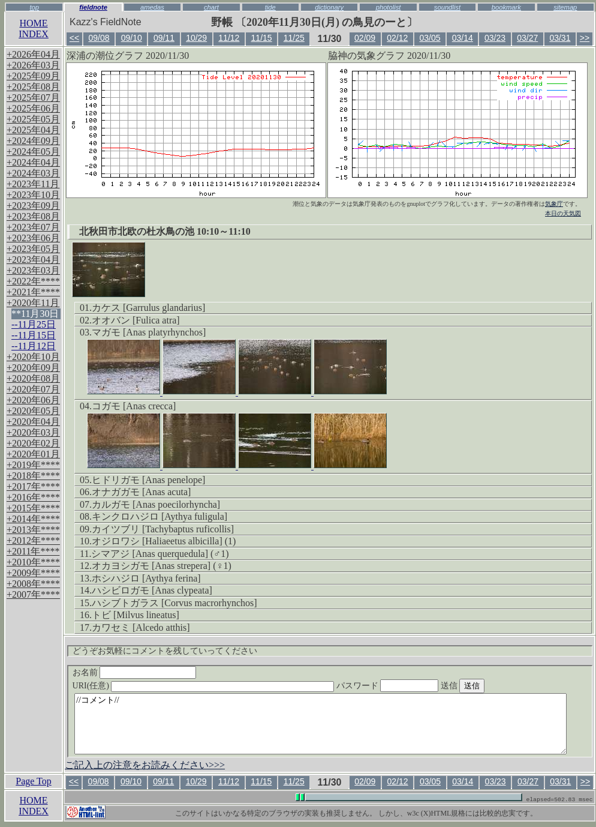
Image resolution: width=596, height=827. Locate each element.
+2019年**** (33, 465)
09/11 (163, 38)
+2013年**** (33, 530)
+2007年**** (33, 594)
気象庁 (554, 203)
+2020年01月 (33, 454)
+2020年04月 (33, 422)
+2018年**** (33, 476)
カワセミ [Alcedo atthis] (141, 627)
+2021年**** (33, 292)
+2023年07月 (33, 227)
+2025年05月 (33, 119)
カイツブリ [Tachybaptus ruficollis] (163, 529)
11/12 (228, 38)
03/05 (430, 38)
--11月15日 (33, 335)
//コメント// (320, 723)
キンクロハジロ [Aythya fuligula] (159, 516)
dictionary (329, 7)
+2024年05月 (33, 151)
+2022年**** (33, 281)
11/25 (294, 38)
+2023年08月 (33, 216)
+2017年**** (33, 486)
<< (74, 38)
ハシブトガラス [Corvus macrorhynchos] (174, 603)
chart (211, 7)
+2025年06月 (33, 108)
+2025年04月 (33, 130)
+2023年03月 (33, 270)
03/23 (494, 38)
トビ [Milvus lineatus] (135, 615)
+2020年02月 (33, 443)
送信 (485, 685)
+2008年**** (33, 584)
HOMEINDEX (34, 28)
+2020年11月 (33, 303)
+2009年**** (33, 573)
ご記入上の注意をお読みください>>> (145, 765)
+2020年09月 (33, 367)
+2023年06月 (33, 238)
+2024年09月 (33, 141)
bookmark (506, 7)
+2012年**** (33, 540)
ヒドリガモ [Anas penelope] (148, 480)
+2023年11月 (33, 184)
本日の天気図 (563, 213)
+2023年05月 (33, 249)
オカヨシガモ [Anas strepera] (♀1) (161, 566)
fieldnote (93, 7)
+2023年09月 (33, 205)
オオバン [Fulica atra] (136, 320)
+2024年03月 (33, 173)
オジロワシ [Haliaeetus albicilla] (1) (164, 541)
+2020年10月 (33, 357)
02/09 (364, 38)
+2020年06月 (33, 400)
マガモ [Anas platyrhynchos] (149, 332)
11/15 (261, 38)
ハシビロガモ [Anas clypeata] (152, 590)
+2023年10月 (33, 195)
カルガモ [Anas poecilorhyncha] (156, 504)
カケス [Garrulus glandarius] (148, 307)
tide (270, 7)
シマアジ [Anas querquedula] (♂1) (159, 554)
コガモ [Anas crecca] (134, 406)
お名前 (135, 672)
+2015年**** (33, 508)
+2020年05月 (33, 411)
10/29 (196, 38)
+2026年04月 (33, 54)
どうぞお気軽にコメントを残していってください (165, 650)
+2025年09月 (33, 76)
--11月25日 (33, 324)
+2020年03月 (33, 432)
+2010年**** (33, 562)
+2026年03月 (33, 65)
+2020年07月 (33, 389)
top (34, 7)
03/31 (559, 38)
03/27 (527, 38)
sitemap (565, 7)
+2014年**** (33, 519)
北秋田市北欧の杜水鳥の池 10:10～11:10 (165, 231)
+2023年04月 (33, 259)
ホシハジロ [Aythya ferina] (146, 578)
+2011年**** (33, 551)
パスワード (411, 685)
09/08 (98, 38)
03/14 (462, 38)
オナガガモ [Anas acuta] (141, 492)
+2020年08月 (33, 378)
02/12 (397, 38)
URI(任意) (216, 685)
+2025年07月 (33, 97)
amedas (152, 7)
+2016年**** (33, 497)
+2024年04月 (33, 162)
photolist (388, 7)
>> (584, 38)
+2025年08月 (33, 87)
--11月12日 (33, 346)
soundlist (447, 7)
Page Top (33, 781)
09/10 (131, 38)
